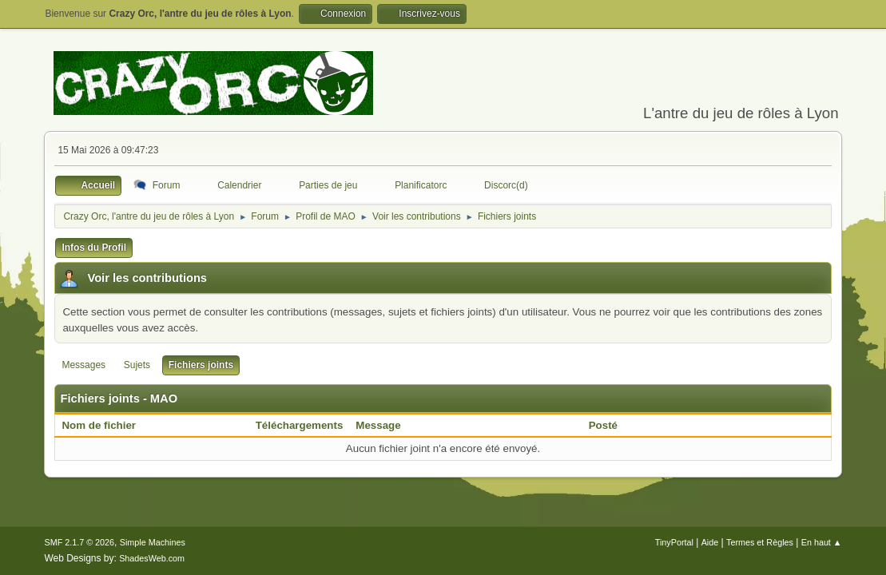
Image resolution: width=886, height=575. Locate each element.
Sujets (137, 365)
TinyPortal (674, 542)
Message (378, 425)
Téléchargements (300, 425)
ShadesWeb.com (152, 558)
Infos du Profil (94, 247)
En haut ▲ (821, 542)
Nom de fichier (107, 425)
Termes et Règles (759, 542)
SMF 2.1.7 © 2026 (79, 542)
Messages (83, 365)
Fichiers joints (201, 365)
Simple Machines (152, 542)
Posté (603, 425)
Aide (710, 542)
